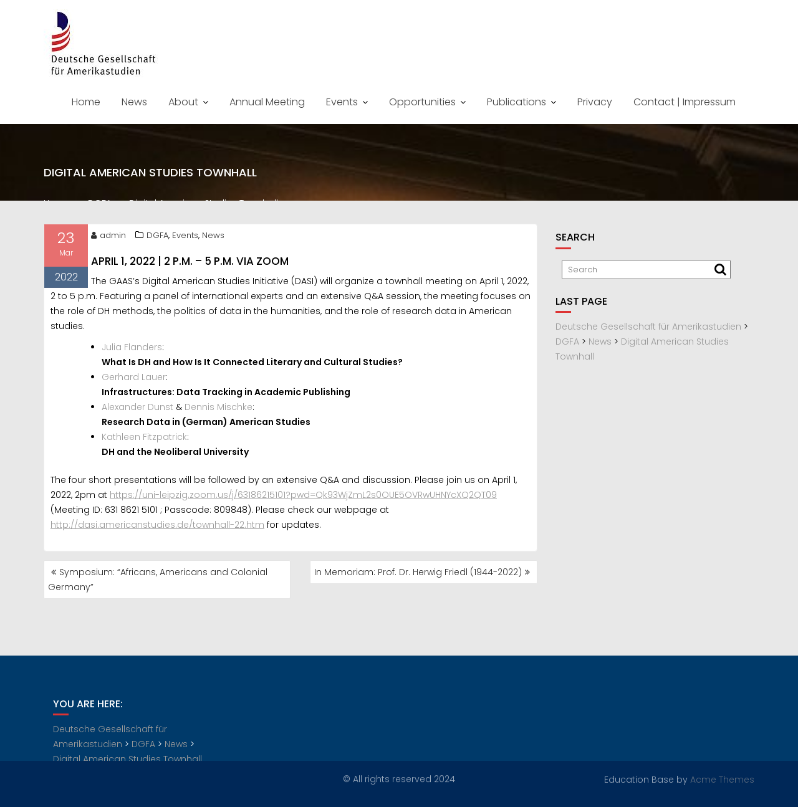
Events (342, 102)
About (183, 102)
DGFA (157, 237)
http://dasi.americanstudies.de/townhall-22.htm (157, 526)
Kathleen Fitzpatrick (144, 438)
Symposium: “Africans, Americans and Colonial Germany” (157, 579)
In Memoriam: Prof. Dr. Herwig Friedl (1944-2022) (418, 572)
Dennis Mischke (218, 409)
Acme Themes (722, 779)
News (134, 102)
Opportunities (422, 102)
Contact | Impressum (684, 102)
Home (86, 102)
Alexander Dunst (137, 409)
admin (108, 237)
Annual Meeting (267, 102)
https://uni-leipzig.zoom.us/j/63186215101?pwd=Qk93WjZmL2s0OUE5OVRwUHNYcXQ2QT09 (303, 496)
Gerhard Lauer (134, 379)
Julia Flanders (132, 349)
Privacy (594, 102)
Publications (516, 102)
